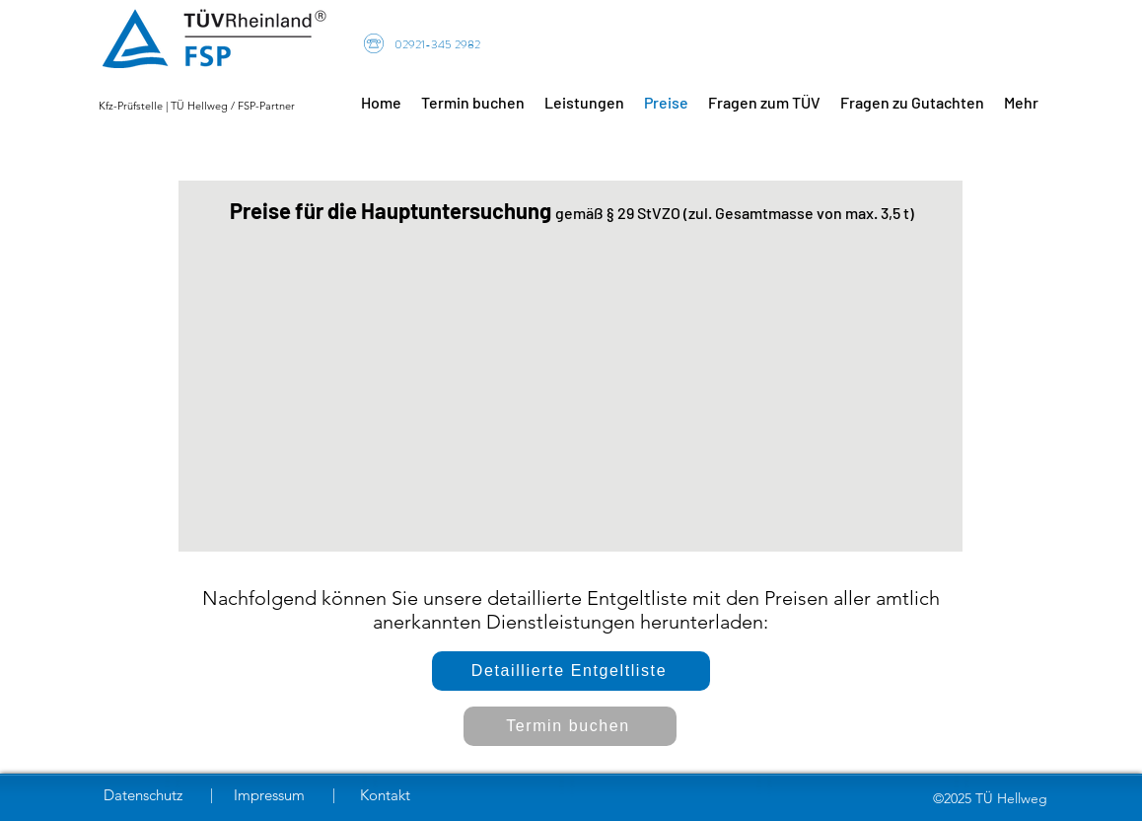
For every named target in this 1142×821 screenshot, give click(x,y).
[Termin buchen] (570, 726)
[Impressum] (272, 795)
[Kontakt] (392, 795)
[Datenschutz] (146, 795)
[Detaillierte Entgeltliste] (571, 671)
